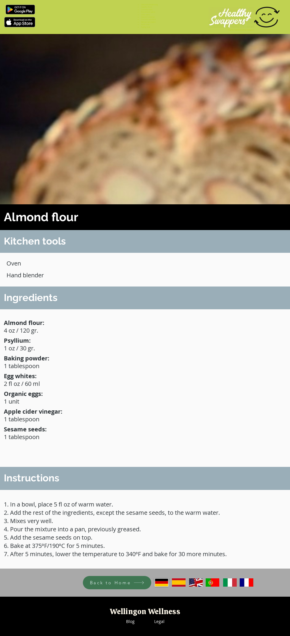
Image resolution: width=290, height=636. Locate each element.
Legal (159, 621)
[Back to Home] (117, 582)
